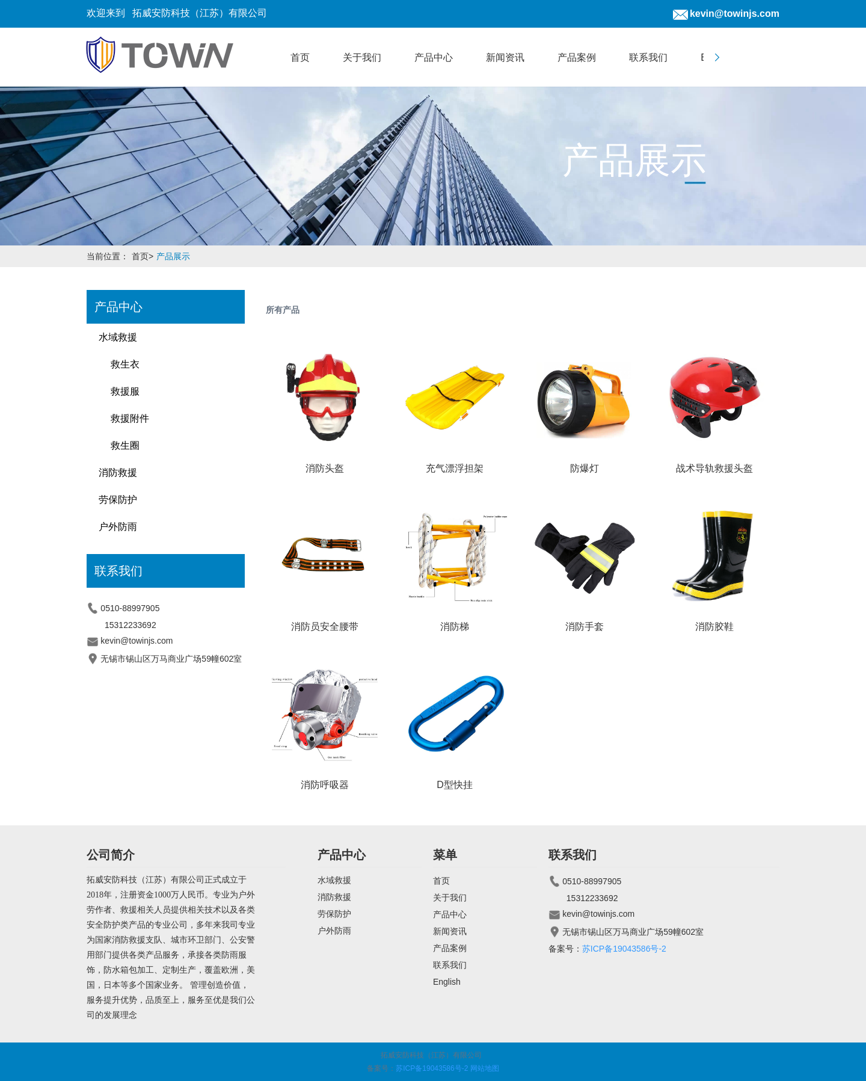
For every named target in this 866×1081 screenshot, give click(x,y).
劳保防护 (118, 499)
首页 (144, 256)
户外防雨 (118, 527)
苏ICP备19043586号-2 (624, 948)
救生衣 (125, 364)
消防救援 (118, 472)
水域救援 (118, 337)
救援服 (125, 391)
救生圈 (125, 445)
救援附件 (130, 418)
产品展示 (173, 256)
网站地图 (484, 1068)
